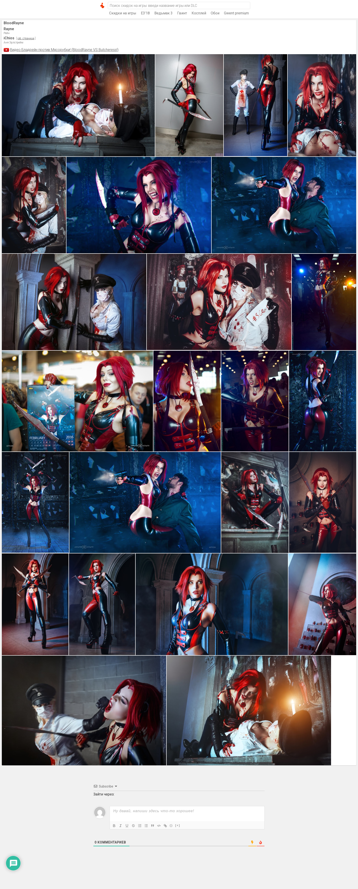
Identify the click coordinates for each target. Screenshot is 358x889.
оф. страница (26, 38)
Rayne (9, 29)
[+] (177, 825)
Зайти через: (103, 794)
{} (171, 825)
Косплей (199, 13)
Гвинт (182, 13)
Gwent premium (236, 13)
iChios (9, 38)
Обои (215, 13)
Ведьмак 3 (163, 13)
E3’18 (145, 13)
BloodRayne (14, 23)
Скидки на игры (122, 13)
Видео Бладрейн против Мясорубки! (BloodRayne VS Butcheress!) (64, 50)
